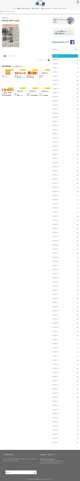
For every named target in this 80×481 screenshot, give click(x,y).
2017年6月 (55, 434)
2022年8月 (55, 203)
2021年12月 (55, 236)
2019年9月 (55, 331)
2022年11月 (55, 191)
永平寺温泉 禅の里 (39, 479)
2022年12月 (55, 187)
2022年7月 (55, 207)
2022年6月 (55, 212)
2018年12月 (55, 364)
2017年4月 (55, 442)
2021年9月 (55, 245)
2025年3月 (55, 76)
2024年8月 (55, 105)
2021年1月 (55, 273)
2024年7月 (55, 109)
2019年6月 (55, 343)
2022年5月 (55, 216)
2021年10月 (55, 240)
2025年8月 (55, 63)
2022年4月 (55, 220)
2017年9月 (55, 421)
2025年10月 (55, 59)
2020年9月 (55, 286)
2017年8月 (55, 426)
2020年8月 (55, 290)
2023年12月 (55, 138)
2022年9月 (55, 199)
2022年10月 (55, 195)
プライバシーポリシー (62, 8)
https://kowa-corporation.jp (47, 459)
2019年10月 (55, 327)
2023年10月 (55, 146)
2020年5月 (55, 302)
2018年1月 (55, 405)
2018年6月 (55, 389)
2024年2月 (55, 129)
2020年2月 (55, 314)
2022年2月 (55, 228)
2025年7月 (55, 68)
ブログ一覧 (55, 8)
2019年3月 (55, 352)
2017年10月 (55, 417)
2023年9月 (55, 150)
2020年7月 (55, 294)
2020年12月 (55, 277)
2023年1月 (55, 183)
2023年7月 (55, 158)
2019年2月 (55, 356)
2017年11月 (55, 413)
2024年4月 (55, 121)
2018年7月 (55, 384)
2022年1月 (55, 232)
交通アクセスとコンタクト (46, 8)
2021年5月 (55, 261)
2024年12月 (55, 88)
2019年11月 (55, 323)
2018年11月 (55, 368)
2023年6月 (55, 162)
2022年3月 (55, 224)
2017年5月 (55, 438)
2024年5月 (55, 117)
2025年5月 (55, 72)
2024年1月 (55, 133)
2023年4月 (55, 170)
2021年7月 (55, 253)
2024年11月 (55, 92)
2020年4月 (55, 306)
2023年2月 (55, 179)
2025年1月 (55, 84)
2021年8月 (55, 249)
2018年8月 (55, 380)
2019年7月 (55, 339)
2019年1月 (55, 360)
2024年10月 (55, 96)
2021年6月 (55, 257)
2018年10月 (55, 372)
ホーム (14, 8)
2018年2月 (55, 401)
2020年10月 (55, 282)
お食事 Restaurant (35, 8)
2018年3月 (55, 397)
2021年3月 (55, 269)
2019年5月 (55, 347)
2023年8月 (55, 154)
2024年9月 (55, 100)
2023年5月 (55, 166)
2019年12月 (55, 319)
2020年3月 (55, 310)
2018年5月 (55, 393)
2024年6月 (55, 113)
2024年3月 (55, 125)
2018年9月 (55, 376)
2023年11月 (55, 142)
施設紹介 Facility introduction (23, 8)
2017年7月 (55, 430)
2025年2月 (55, 80)
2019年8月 (55, 335)
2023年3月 (55, 175)
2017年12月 (55, 409)
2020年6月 (55, 298)
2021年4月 (55, 265)
